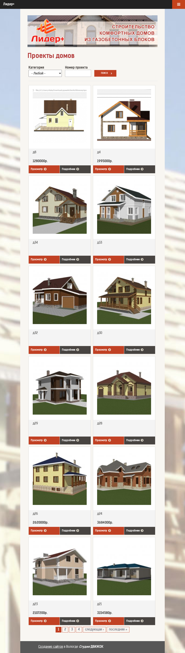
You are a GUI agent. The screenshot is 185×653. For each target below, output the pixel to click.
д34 (35, 242)
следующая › (94, 629)
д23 (35, 604)
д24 (99, 514)
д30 (99, 333)
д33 (99, 242)
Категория (36, 67)
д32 (35, 333)
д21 (99, 604)
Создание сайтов (50, 647)
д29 (35, 423)
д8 (34, 152)
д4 (99, 152)
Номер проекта (76, 67)
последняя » (118, 629)
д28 (99, 423)
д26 (35, 514)
